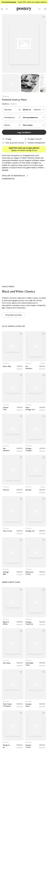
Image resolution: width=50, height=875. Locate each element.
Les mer (5, 170)
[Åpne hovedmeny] (2, 9)
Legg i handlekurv (24, 132)
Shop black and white (13, 315)
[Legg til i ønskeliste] (43, 16)
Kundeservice (8, 179)
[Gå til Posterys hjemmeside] (24, 9)
